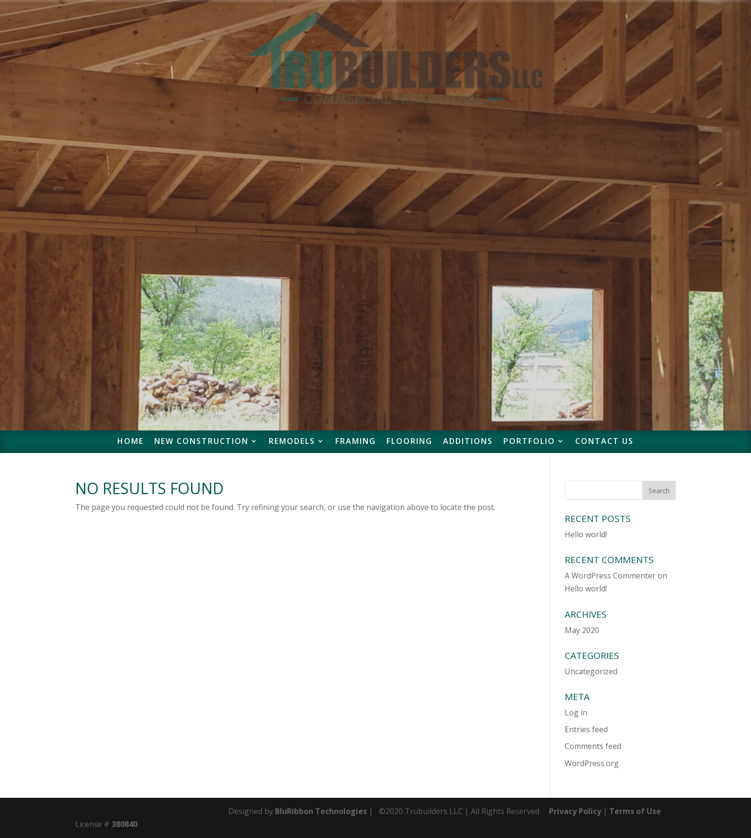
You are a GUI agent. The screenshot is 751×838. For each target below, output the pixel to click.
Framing (355, 442)
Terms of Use (636, 811)
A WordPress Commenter (610, 575)
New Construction (201, 442)
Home (130, 442)
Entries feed (586, 729)
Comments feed (593, 746)
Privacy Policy (575, 811)
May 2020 (582, 630)
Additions (468, 442)
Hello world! (586, 534)
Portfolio (529, 442)
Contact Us (604, 442)
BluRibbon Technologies (321, 811)
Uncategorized (591, 671)
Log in (576, 712)
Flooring (409, 442)
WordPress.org (592, 763)
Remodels (292, 442)
